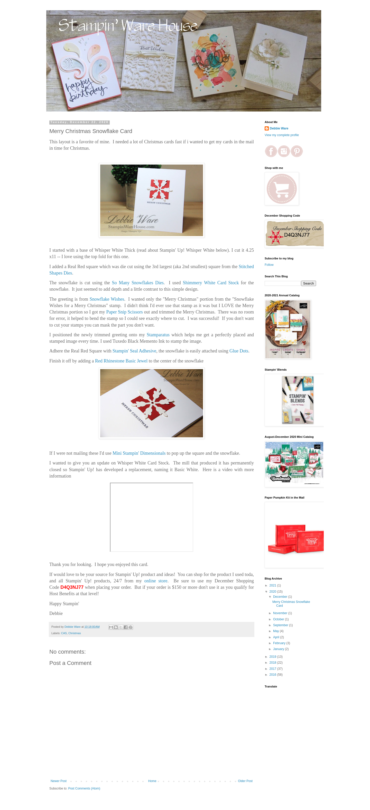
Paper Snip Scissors (124, 312)
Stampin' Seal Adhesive (134, 350)
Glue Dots (238, 350)
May (276, 631)
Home (152, 781)
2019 (273, 657)
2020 (273, 591)
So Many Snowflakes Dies (138, 282)
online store (155, 580)
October (279, 619)
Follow (269, 265)
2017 (273, 669)
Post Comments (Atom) (84, 788)
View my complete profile (282, 135)
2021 (273, 585)
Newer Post (59, 781)
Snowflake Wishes (107, 299)
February (279, 643)
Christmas (74, 633)
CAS (64, 633)
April (276, 637)
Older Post (245, 781)
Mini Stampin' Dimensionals (139, 453)
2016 (273, 674)
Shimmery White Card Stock (211, 282)
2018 (273, 662)
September (281, 625)
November (280, 613)
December (280, 597)
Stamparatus (158, 334)
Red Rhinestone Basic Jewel (121, 360)
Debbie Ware (279, 128)
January (279, 649)
